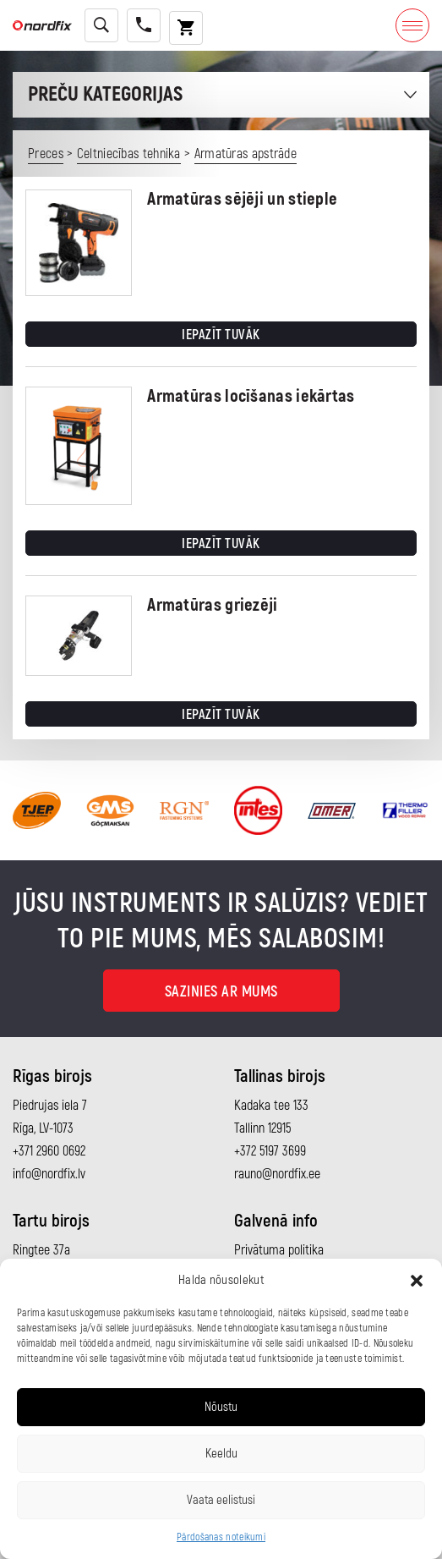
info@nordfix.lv (49, 1174)
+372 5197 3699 (270, 1151)
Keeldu (221, 1454)
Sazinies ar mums (221, 992)
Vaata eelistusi (221, 1500)
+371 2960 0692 (49, 1151)
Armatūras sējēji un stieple (242, 199)
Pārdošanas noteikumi (221, 1537)
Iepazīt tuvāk (221, 335)
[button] (416, 1280)
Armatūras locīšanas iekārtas (250, 396)
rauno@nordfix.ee (277, 1174)
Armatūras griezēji (212, 605)
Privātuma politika (279, 1250)
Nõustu (221, 1407)
